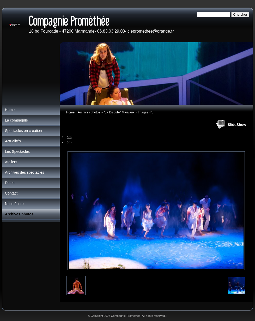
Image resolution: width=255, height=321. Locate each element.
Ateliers (11, 162)
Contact (11, 193)
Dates (10, 183)
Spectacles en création (23, 131)
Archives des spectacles (24, 172)
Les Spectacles (17, 151)
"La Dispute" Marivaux (119, 112)
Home (70, 112)
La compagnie (16, 120)
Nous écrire (14, 204)
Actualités (13, 141)
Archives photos (89, 112)
